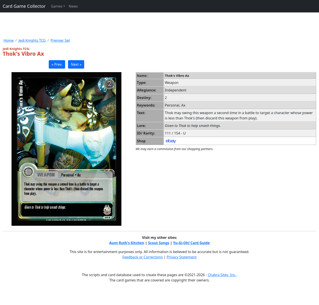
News (73, 6)
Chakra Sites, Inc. (222, 274)
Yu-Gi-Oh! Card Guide (191, 242)
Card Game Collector (24, 6)
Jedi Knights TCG (32, 40)
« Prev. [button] (57, 64)
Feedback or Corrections (142, 257)
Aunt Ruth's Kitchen (126, 242)
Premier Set (60, 40)
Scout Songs (158, 242)
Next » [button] (76, 64)
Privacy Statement (182, 257)
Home (9, 40)
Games (56, 6)
